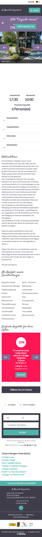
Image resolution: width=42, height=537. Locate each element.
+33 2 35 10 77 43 (21, 501)
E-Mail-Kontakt (20, 503)
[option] (21, 47)
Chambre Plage (8, 460)
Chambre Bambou (9, 469)
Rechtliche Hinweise (15, 515)
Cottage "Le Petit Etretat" (13, 474)
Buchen (21, 375)
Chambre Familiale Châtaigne (14, 466)
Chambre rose (8, 457)
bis (23, 418)
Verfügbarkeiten (25, 26)
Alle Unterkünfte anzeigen (21, 483)
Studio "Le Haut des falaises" (14, 471)
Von (8, 418)
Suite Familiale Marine (11, 463)
